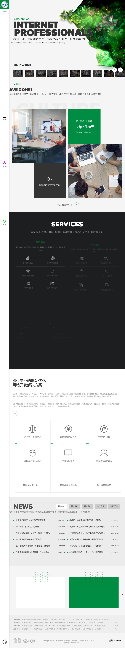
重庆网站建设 (27, 622)
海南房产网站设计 (63, 629)
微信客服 (119, 614)
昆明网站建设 (100, 626)
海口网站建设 (50, 626)
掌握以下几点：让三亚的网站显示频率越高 (87, 527)
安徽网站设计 (27, 629)
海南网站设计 (38, 629)
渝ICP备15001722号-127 (87, 641)
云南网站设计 (100, 629)
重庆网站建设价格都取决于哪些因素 (30, 520)
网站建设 (61, 506)
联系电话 (118, 583)
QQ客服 (119, 597)
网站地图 (74, 641)
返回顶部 (119, 622)
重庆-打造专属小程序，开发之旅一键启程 (33, 546)
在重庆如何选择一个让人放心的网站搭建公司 (87, 552)
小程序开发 (114, 506)
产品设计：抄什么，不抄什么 (28, 527)
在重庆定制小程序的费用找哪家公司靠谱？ (87, 539)
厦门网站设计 (88, 629)
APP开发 (101, 506)
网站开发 (87, 506)
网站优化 (74, 506)
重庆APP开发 (38, 622)
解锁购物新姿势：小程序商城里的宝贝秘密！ (87, 533)
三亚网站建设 (38, 626)
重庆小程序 (49, 622)
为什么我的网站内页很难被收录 (29, 539)
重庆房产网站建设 (63, 626)
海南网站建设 (27, 626)
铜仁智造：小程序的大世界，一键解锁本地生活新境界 (87, 546)
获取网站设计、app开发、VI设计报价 (119, 606)
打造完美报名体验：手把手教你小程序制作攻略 (34, 533)
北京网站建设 (77, 626)
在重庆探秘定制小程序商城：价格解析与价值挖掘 (34, 552)
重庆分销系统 (60, 622)
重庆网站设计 (77, 629)
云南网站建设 (88, 626)
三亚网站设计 (50, 629)
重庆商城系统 (72, 622)
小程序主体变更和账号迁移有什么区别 (85, 520)
